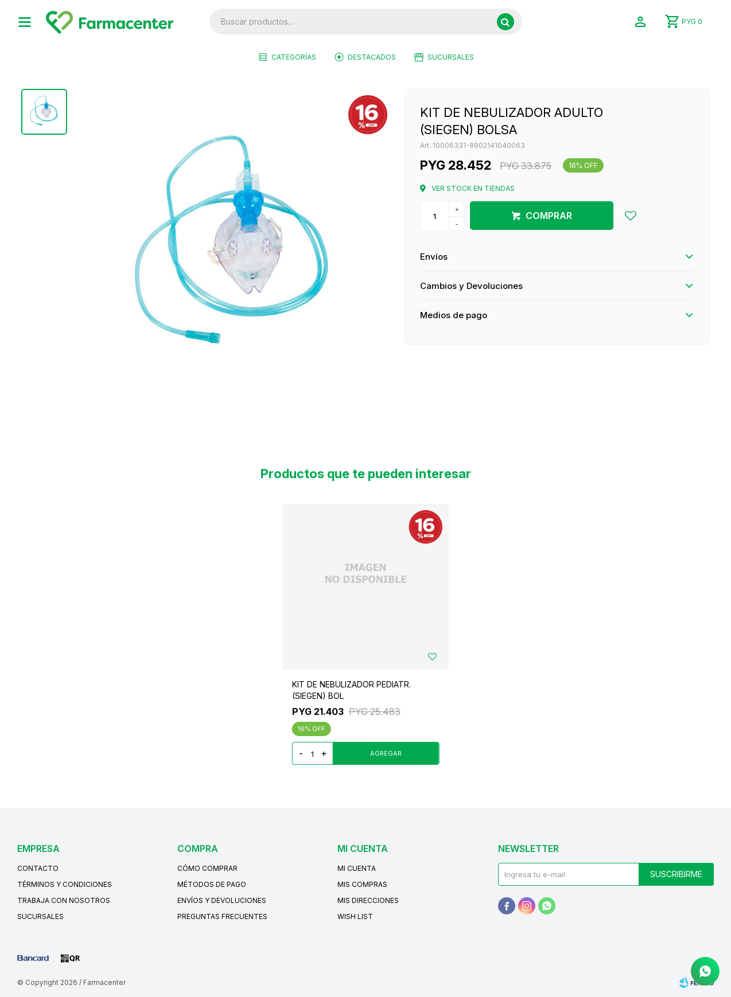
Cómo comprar (207, 868)
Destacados (372, 57)
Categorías (293, 57)
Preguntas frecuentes (222, 916)
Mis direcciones (368, 900)
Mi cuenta (356, 868)
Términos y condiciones (64, 884)
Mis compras (362, 884)
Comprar (549, 215)
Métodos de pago (211, 884)
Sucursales (450, 57)
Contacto (38, 868)
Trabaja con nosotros (63, 900)
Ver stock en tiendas (473, 188)
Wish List (355, 916)
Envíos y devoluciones (221, 900)
